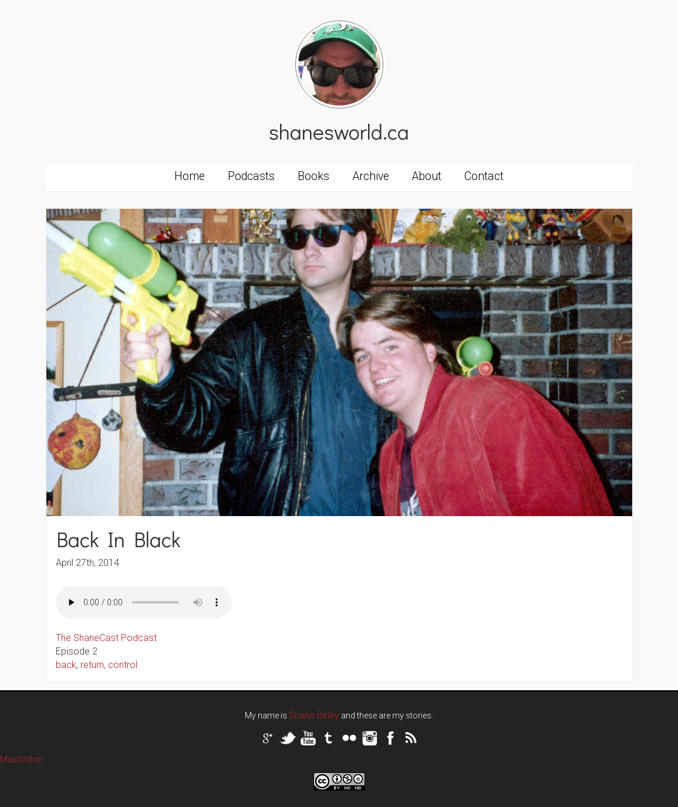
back (66, 664)
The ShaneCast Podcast (106, 637)
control (122, 664)
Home (189, 176)
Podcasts (251, 176)
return (92, 664)
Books (313, 176)
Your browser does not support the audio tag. (144, 602)
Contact (484, 176)
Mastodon (21, 759)
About (426, 176)
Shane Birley (314, 715)
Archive (371, 176)
